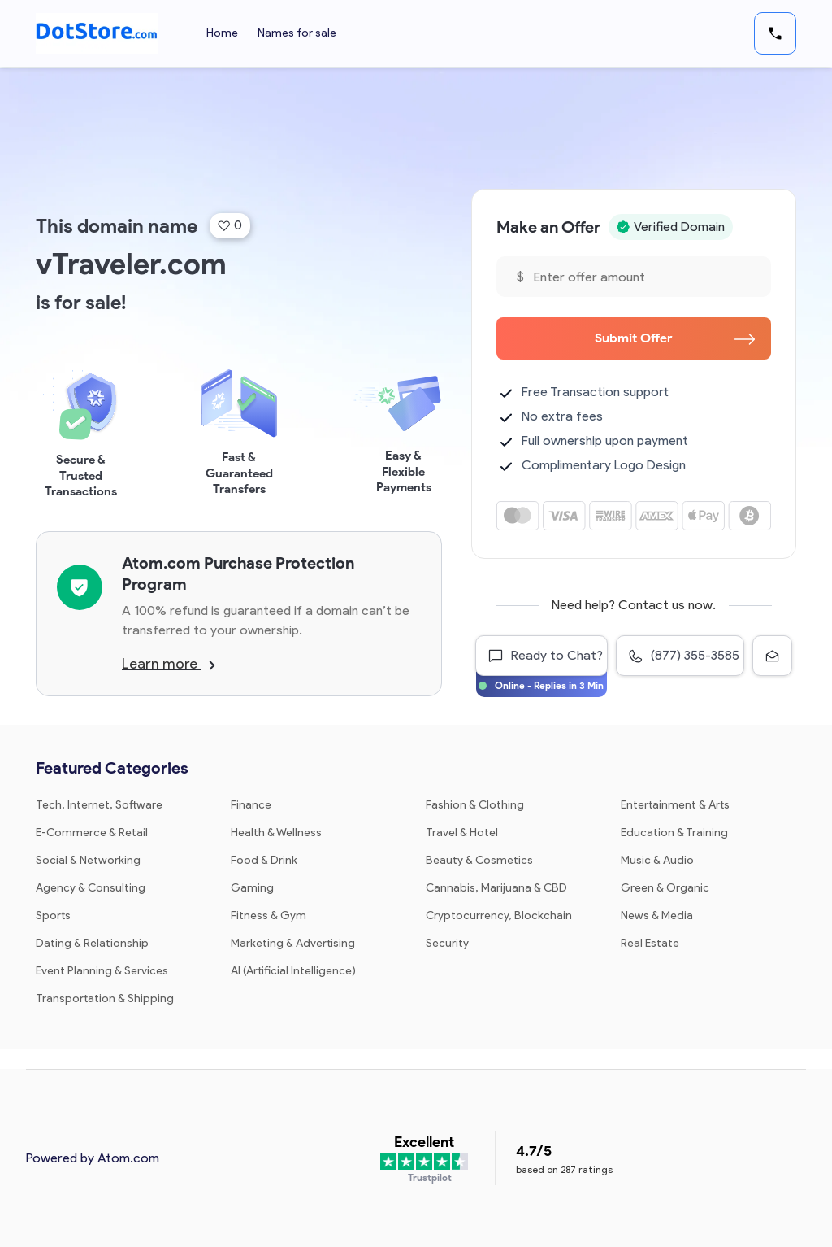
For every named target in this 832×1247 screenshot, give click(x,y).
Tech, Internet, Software (99, 805)
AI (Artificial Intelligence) (293, 971)
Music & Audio (657, 860)
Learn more (168, 664)
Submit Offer (675, 338)
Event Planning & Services (102, 971)
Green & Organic (665, 888)
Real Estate (650, 943)
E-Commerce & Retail (92, 832)
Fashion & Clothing (475, 805)
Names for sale (297, 33)
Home (222, 33)
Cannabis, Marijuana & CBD (496, 888)
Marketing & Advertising (293, 943)
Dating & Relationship (92, 943)
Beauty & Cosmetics (479, 860)
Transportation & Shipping (105, 998)
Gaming (252, 888)
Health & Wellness (276, 832)
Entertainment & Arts (675, 805)
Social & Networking (88, 860)
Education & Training (674, 832)
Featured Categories (112, 768)
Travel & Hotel (462, 832)
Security (447, 943)
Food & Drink (264, 860)
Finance (251, 805)
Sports (53, 915)
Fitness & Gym (268, 915)
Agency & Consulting (90, 888)
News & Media (657, 915)
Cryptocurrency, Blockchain (499, 915)
